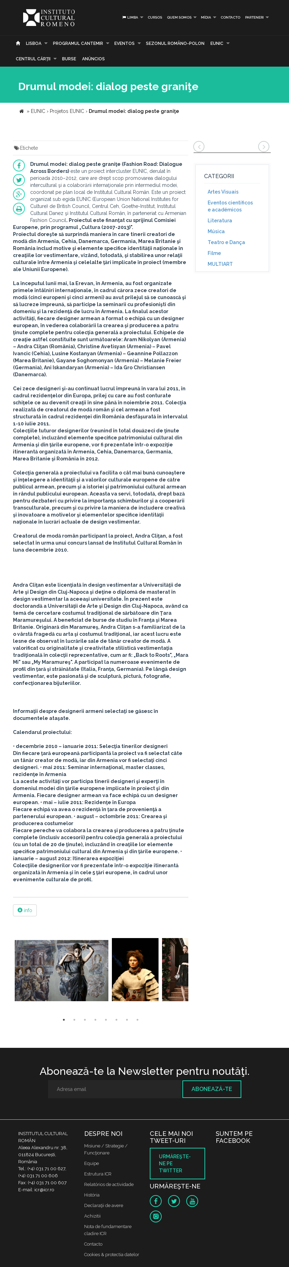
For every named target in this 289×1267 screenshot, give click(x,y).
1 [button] (63, 1019)
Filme (214, 253)
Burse (69, 58)
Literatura (220, 220)
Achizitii (92, 1216)
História (92, 1195)
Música (216, 231)
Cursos (155, 17)
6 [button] (116, 1019)
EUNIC (216, 43)
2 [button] (74, 1019)
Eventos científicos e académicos (230, 206)
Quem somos (179, 17)
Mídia (206, 17)
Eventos (124, 43)
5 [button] (105, 1019)
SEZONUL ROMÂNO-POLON (175, 43)
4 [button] (95, 1019)
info (25, 910)
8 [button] (137, 1019)
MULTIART (220, 264)
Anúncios (93, 58)
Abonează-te (211, 1089)
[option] (61, 970)
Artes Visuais (223, 192)
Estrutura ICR (98, 1174)
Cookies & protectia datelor (111, 1254)
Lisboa (33, 43)
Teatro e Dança (226, 242)
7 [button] (126, 1019)
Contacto (230, 17)
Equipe (91, 1163)
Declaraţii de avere (103, 1205)
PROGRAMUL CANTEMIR (78, 43)
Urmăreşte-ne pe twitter (175, 1163)
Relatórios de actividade (109, 1184)
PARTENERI (254, 17)
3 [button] (84, 1019)
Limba (130, 17)
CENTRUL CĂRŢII (33, 58)
